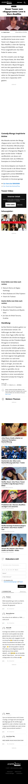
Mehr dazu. (8, 394)
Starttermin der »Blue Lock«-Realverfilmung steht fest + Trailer (13, 462)
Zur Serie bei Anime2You (11, 186)
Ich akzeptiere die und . (13, 581)
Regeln (21, 581)
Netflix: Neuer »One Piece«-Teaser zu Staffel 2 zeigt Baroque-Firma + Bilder (13, 483)
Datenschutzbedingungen (10, 581)
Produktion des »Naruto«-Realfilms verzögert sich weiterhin (13, 506)
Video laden (10, 205)
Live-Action (13, 6)
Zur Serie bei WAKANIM (11, 184)
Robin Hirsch (6, 32)
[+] (17, 569)
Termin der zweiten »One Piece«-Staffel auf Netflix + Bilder (12, 549)
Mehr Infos (19, 204)
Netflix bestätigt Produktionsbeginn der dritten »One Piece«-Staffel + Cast (13, 527)
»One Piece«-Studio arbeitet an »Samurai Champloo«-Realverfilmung (12, 440)
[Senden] (22, 586)
